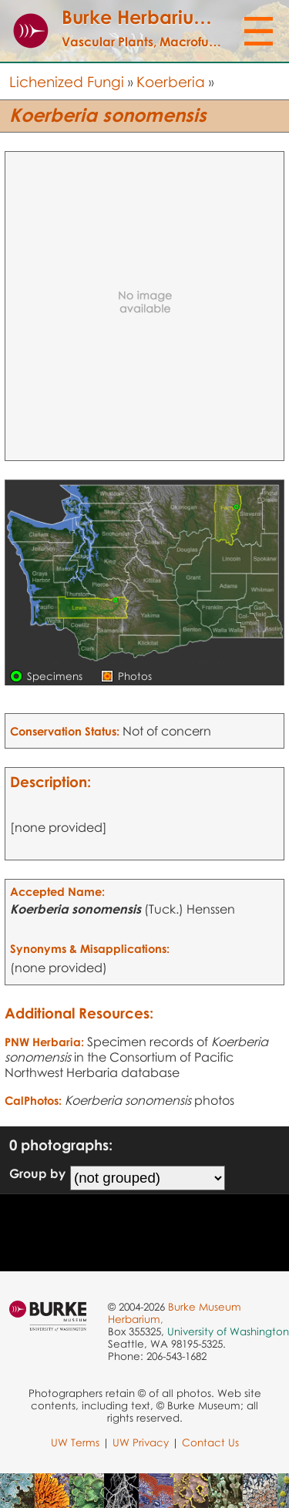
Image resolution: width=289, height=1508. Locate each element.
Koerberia (170, 81)
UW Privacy (141, 1442)
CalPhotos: (33, 1100)
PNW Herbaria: (44, 1042)
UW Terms (75, 1442)
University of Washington (228, 1331)
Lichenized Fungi (66, 81)
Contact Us (210, 1442)
